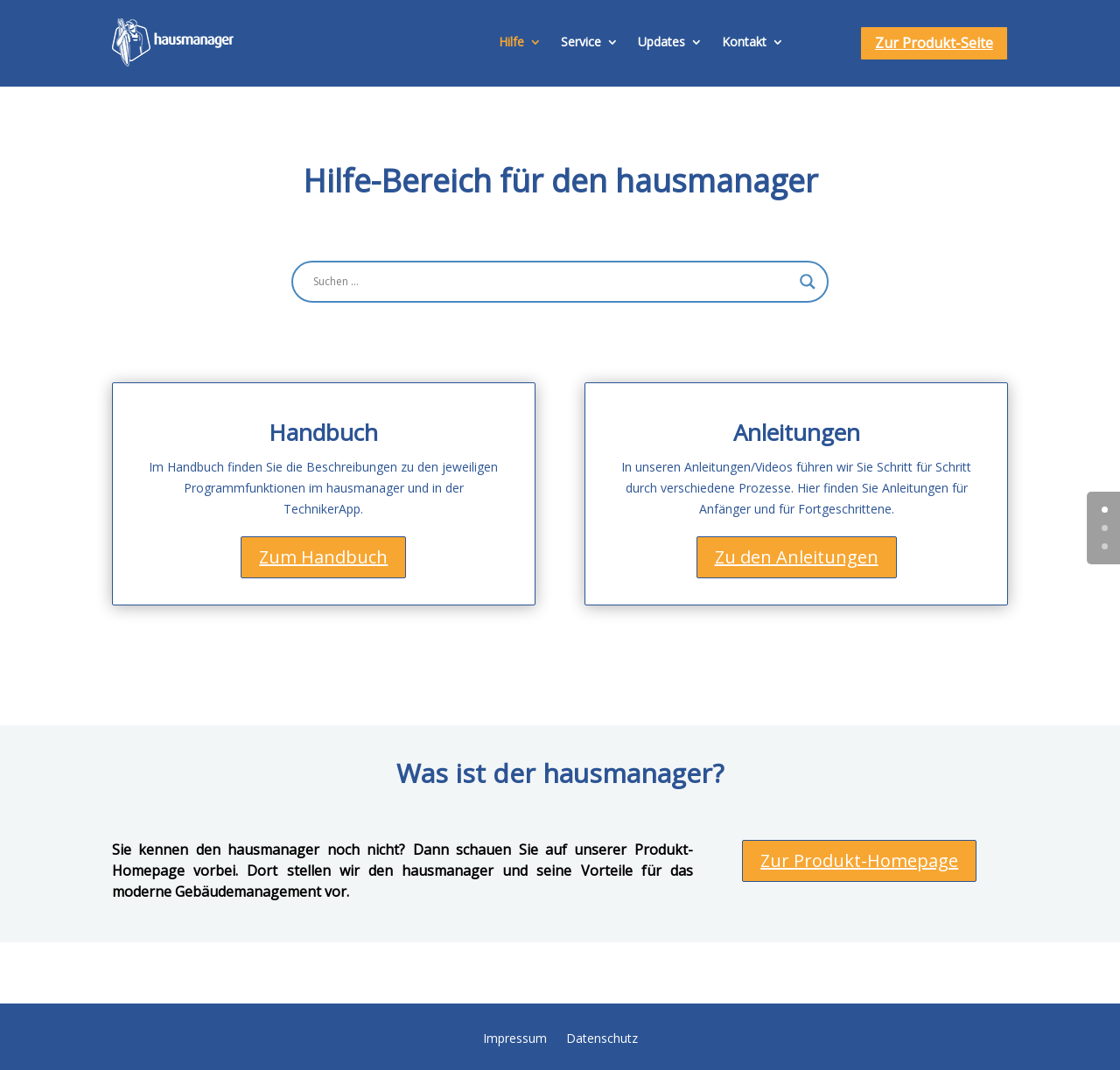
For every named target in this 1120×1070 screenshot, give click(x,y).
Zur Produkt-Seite (934, 42)
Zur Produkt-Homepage (859, 860)
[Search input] (552, 281)
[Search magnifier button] (807, 281)
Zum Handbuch (323, 557)
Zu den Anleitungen (796, 557)
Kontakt (744, 41)
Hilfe (511, 41)
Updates (661, 41)
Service (581, 41)
